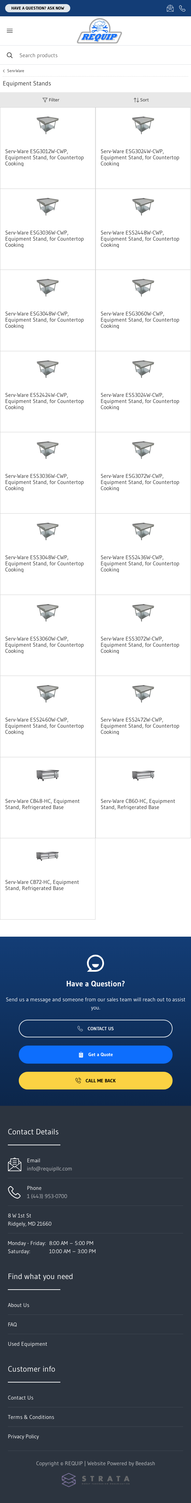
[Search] (95, 55)
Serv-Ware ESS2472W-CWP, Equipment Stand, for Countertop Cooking (140, 725)
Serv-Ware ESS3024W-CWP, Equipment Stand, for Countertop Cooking (140, 401)
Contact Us (95, 1028)
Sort (141, 100)
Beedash (145, 1463)
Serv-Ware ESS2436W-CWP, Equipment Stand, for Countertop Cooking (140, 563)
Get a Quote (95, 1054)
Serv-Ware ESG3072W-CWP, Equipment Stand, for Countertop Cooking (140, 482)
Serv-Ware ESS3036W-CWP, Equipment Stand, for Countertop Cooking (44, 482)
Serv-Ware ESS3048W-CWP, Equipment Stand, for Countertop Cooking (44, 563)
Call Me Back (95, 1081)
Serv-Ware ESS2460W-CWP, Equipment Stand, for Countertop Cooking (44, 725)
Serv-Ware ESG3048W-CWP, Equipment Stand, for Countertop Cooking (44, 319)
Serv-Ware (15, 70)
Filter (50, 100)
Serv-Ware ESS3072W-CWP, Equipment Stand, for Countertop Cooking (140, 644)
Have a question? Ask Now (37, 8)
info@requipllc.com (49, 1168)
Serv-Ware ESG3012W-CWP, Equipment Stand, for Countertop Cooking (44, 157)
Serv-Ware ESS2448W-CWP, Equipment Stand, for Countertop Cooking (140, 238)
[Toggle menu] (9, 31)
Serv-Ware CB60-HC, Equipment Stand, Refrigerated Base (138, 804)
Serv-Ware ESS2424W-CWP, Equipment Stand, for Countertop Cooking (44, 401)
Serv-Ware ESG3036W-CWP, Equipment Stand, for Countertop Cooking (44, 238)
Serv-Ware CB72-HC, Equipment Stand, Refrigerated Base (42, 885)
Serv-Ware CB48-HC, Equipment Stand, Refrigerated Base (42, 804)
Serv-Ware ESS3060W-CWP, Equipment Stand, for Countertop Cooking (44, 644)
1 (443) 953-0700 (47, 1196)
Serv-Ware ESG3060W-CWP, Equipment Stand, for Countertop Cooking (140, 319)
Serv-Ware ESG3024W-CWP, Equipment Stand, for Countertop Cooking (140, 157)
